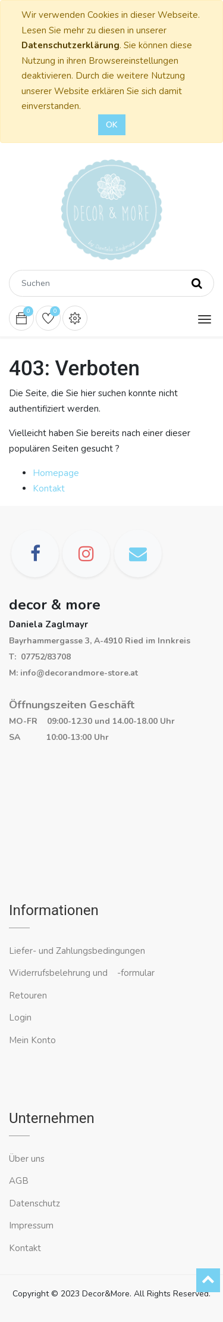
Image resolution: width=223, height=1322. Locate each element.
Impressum (32, 1225)
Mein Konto (32, 1040)
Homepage (56, 473)
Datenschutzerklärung (70, 45)
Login (20, 1018)
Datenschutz (34, 1203)
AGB (19, 1181)
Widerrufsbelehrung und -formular (82, 973)
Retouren (28, 995)
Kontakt (49, 488)
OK (112, 124)
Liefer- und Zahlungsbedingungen (77, 951)
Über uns (27, 1159)
